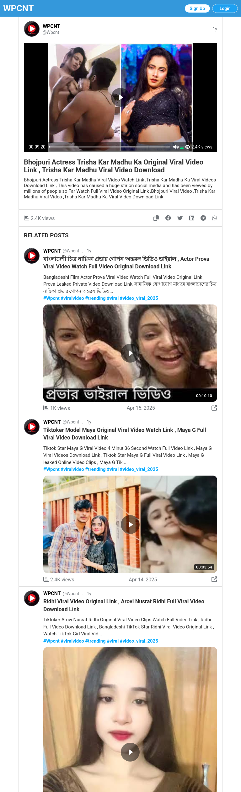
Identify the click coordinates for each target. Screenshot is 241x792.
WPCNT (18, 8)
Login (225, 8)
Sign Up (197, 8)
